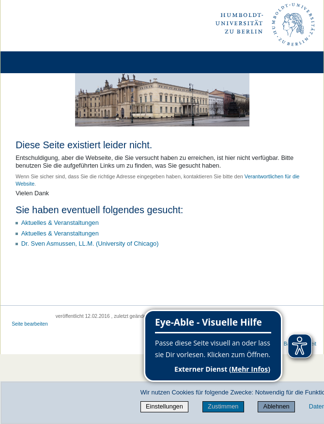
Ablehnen (276, 406)
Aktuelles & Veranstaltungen (60, 222)
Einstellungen (164, 406)
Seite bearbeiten (30, 324)
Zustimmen (223, 406)
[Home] (35, 62)
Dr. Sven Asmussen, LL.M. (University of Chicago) (90, 243)
